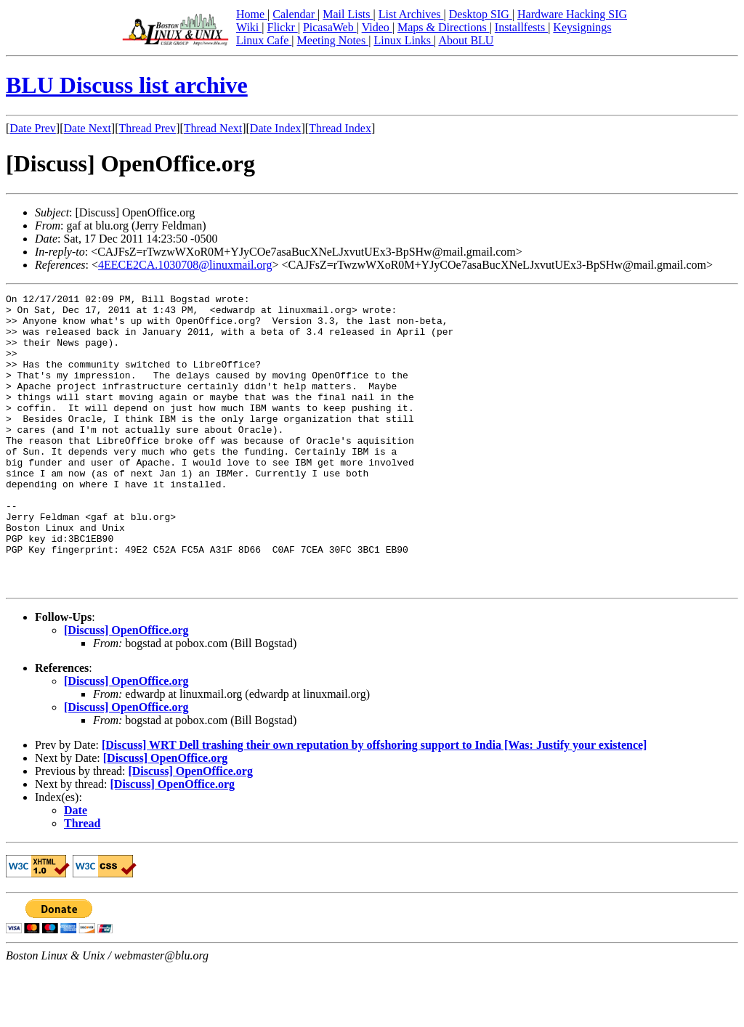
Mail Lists (348, 14)
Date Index (276, 128)
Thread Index (340, 128)
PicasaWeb (330, 27)
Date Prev (32, 128)
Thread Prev (147, 128)
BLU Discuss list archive (127, 85)
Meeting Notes (333, 40)
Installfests (521, 27)
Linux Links (403, 40)
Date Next (87, 128)
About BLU (465, 40)
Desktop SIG (480, 14)
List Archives (411, 14)
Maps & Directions (443, 27)
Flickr (282, 27)
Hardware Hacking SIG (572, 14)
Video (377, 27)
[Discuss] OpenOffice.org (126, 689)
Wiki (249, 27)
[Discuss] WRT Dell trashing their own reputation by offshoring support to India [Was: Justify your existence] (374, 803)
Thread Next (213, 128)
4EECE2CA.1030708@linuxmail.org (185, 265)
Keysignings (582, 27)
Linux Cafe (263, 40)
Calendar (295, 14)
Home (251, 14)
